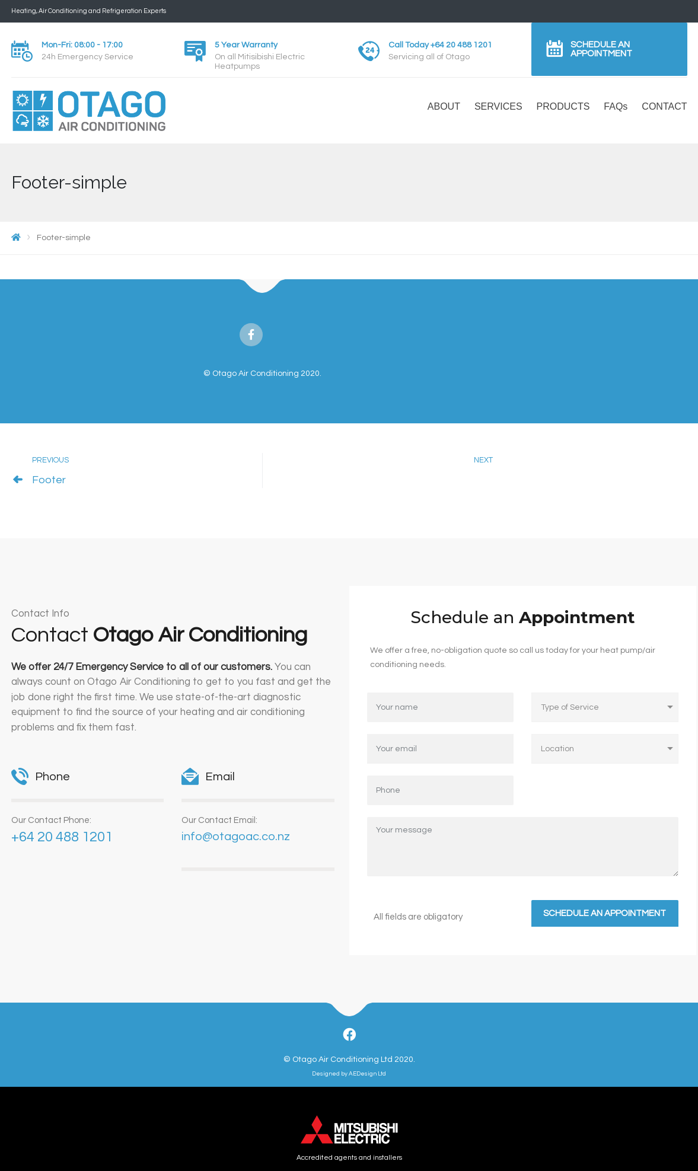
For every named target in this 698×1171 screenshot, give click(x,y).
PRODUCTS (563, 106)
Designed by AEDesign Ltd (349, 1074)
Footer (49, 480)
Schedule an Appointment (601, 49)
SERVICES (498, 106)
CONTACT (664, 106)
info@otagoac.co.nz (235, 837)
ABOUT (444, 106)
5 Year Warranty (246, 45)
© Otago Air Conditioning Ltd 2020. (349, 1059)
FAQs (615, 106)
